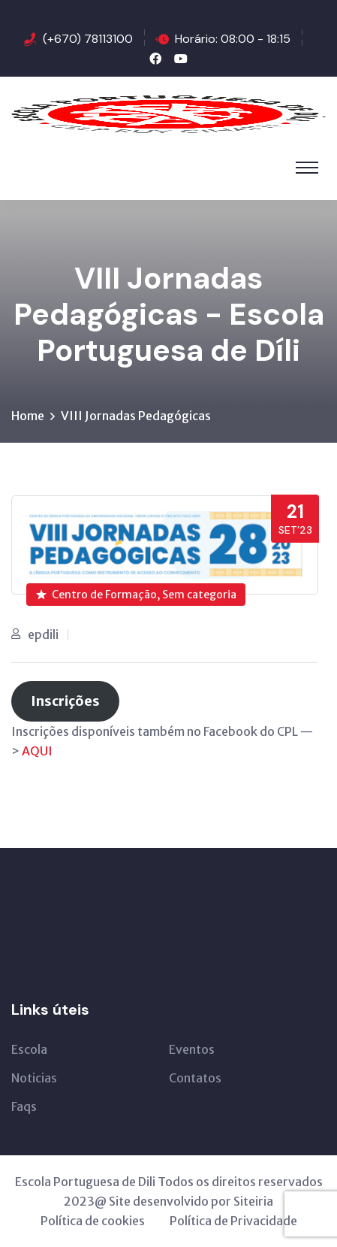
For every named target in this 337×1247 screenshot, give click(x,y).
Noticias (34, 1077)
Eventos (192, 1049)
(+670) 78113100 (88, 39)
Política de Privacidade (233, 1220)
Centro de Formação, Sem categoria (136, 594)
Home (27, 415)
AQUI (37, 750)
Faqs (24, 1106)
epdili (43, 634)
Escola (29, 1049)
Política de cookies (93, 1220)
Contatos (195, 1077)
